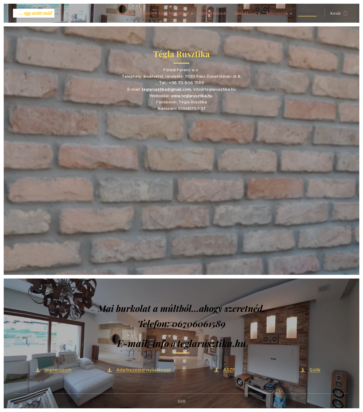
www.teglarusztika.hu (191, 95)
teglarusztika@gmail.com (166, 89)
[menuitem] (127, 13)
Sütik (181, 401)
